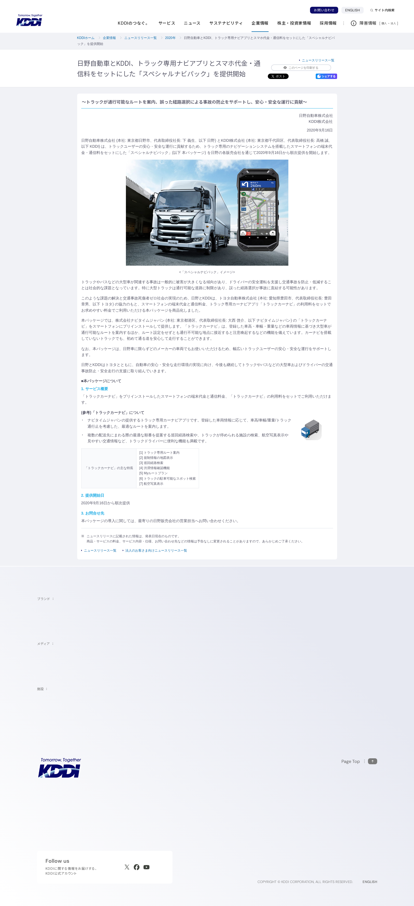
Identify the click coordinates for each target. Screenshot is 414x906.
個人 (384, 23)
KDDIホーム (86, 38)
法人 (393, 23)
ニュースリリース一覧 (140, 38)
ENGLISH (352, 10)
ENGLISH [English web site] (370, 881)
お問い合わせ (324, 10)
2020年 (170, 38)
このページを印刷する (300, 67)
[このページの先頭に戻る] (359, 761)
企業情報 (109, 38)
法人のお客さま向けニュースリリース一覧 (156, 550)
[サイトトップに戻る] (29, 20)
